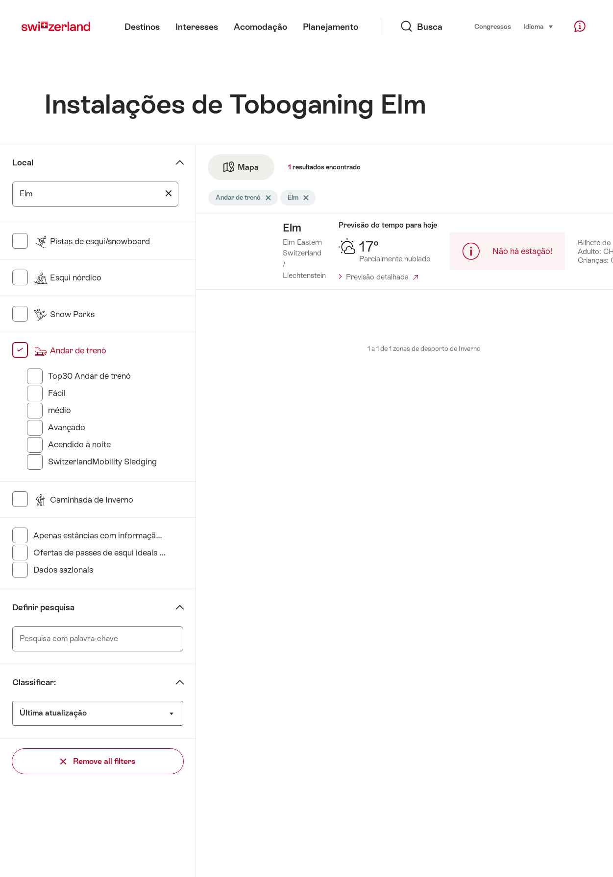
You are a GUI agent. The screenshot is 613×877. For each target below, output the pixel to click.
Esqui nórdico (67, 277)
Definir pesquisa (43, 607)
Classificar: (34, 682)
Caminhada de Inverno (83, 500)
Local (22, 162)
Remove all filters (97, 761)
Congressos (492, 26)
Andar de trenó (69, 350)
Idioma (538, 26)
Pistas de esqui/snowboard (91, 241)
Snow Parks (64, 314)
